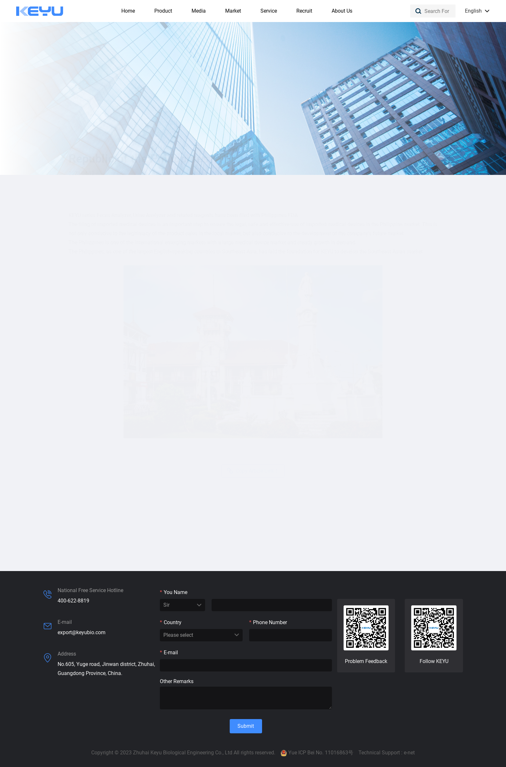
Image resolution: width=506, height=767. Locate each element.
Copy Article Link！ (253, 455)
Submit (245, 726)
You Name (173, 592)
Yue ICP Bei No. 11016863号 (320, 753)
